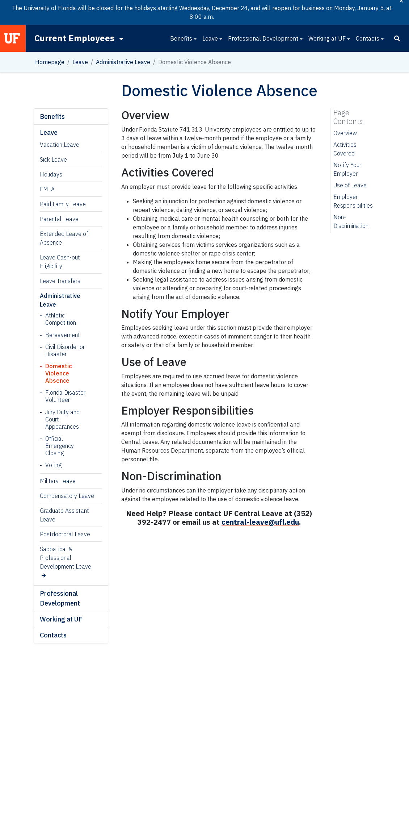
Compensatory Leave (67, 495)
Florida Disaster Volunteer (65, 396)
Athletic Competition (60, 319)
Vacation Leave (59, 144)
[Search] (397, 38)
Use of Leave (350, 185)
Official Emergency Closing (59, 446)
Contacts (367, 38)
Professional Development (263, 38)
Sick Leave (53, 159)
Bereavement (62, 334)
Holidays (51, 174)
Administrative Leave (123, 62)
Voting (53, 465)
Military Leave (58, 481)
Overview (345, 133)
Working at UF (327, 38)
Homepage (49, 62)
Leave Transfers (60, 280)
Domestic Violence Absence (58, 373)
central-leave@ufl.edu (260, 522)
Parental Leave (59, 219)
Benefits (181, 38)
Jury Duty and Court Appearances (62, 419)
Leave (210, 38)
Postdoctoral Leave (65, 534)
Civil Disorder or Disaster (65, 350)
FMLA (47, 189)
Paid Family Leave (63, 204)
